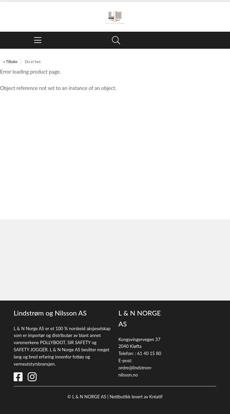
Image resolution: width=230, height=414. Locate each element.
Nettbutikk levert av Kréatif (136, 396)
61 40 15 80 (149, 353)
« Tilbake (10, 61)
